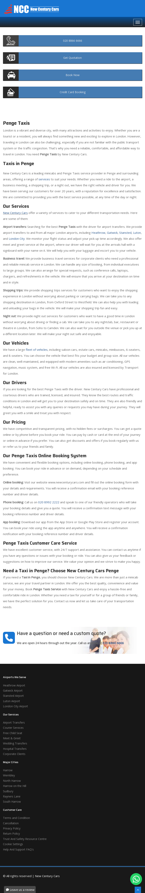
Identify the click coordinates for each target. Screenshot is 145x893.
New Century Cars (15, 213)
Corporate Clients (14, 754)
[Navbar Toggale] (137, 22)
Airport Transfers (14, 722)
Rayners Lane (11, 796)
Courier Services (13, 728)
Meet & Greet (12, 738)
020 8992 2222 (48, 502)
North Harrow (12, 781)
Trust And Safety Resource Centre (25, 839)
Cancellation (11, 823)
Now (73, 75)
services (44, 179)
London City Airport (15, 706)
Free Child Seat (12, 733)
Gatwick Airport (13, 690)
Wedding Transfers (15, 743)
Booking (72, 92)
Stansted (125, 233)
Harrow (7, 770)
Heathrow (98, 233)
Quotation (72, 58)
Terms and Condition (16, 818)
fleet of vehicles (37, 350)
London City (17, 239)
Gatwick (112, 233)
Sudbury (8, 791)
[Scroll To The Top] (138, 890)
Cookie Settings (13, 844)
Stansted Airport (13, 696)
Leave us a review (20, 890)
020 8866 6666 (113, 643)
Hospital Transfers (15, 749)
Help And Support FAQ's (18, 849)
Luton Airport (11, 701)
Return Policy (11, 833)
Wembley (9, 775)
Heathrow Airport (14, 685)
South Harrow (12, 801)
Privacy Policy (11, 828)
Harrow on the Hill (14, 786)
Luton (137, 233)
